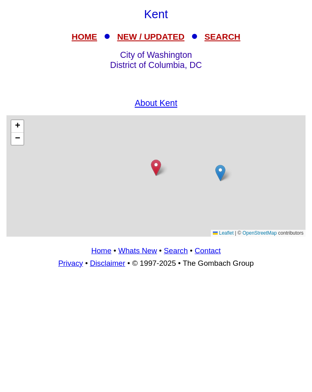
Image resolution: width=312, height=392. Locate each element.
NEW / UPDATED (150, 36)
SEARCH (222, 36)
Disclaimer (107, 263)
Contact (208, 250)
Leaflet (223, 233)
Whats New (137, 250)
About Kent (156, 103)
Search (176, 250)
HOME (84, 36)
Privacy (70, 263)
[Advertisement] (156, 176)
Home (101, 250)
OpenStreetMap (259, 233)
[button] (220, 173)
